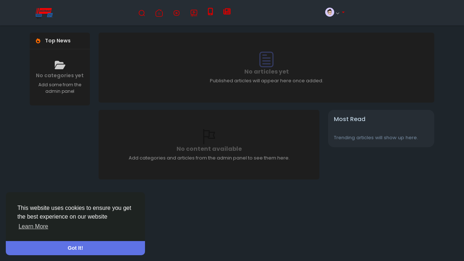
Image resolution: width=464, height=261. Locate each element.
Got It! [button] (75, 248)
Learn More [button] (33, 226)
